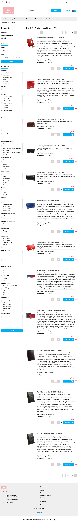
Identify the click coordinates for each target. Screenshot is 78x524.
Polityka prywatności (45, 495)
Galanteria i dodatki (52, 19)
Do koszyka (69, 68)
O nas (41, 504)
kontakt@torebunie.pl (12, 499)
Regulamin (43, 493)
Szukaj (12, 61)
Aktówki (28, 19)
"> (9, 286)
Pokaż (12, 330)
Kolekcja (4, 32)
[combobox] (34, 32)
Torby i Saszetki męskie (16, 19)
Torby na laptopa (38, 19)
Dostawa (42, 490)
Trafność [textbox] (29, 32)
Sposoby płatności (45, 498)
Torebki (4, 19)
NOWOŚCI (4, 38)
